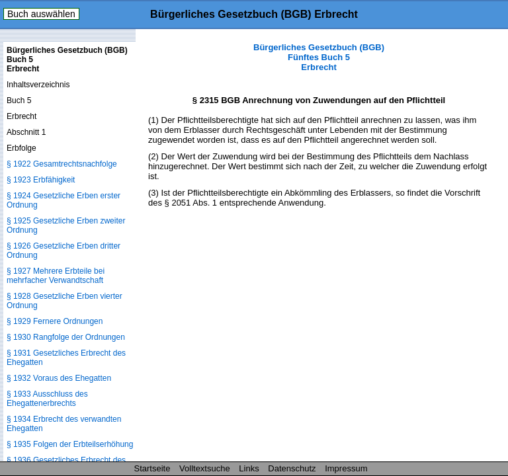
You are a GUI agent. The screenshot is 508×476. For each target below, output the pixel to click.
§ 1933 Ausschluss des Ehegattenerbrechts (47, 398)
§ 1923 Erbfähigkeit (41, 179)
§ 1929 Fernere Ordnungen (55, 321)
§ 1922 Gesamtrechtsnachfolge (62, 164)
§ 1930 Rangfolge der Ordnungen (66, 337)
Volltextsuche (204, 468)
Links (249, 468)
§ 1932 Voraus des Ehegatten (59, 378)
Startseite (152, 468)
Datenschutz (292, 468)
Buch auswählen (41, 14)
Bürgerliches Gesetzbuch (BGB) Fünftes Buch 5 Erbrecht (318, 57)
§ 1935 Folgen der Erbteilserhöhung (70, 444)
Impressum (346, 468)
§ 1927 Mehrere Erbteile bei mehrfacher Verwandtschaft (56, 275)
